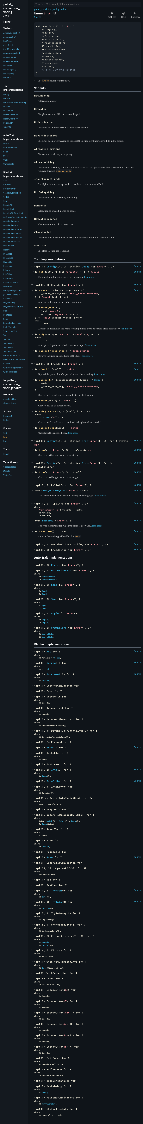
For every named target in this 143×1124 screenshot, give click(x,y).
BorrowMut (53, 674)
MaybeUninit (62, 314)
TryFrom (56, 890)
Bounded (46, 942)
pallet (63, 9)
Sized (97, 379)
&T (66, 989)
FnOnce (46, 417)
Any (49, 651)
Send (54, 584)
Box (65, 1035)
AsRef (49, 821)
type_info (45, 531)
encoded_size (47, 427)
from (42, 450)
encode (43, 400)
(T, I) (55, 510)
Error (101, 266)
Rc (64, 1046)
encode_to (45, 379)
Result (95, 271)
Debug (86, 266)
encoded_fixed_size (51, 350)
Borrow (51, 663)
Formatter (72, 271)
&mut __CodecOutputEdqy (82, 386)
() (68, 26)
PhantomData (45, 510)
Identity (47, 520)
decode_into (46, 307)
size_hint (45, 369)
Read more (88, 276)
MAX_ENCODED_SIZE (54, 490)
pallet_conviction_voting (46, 9)
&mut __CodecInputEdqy (83, 293)
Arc (65, 1024)
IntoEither (54, 781)
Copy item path (54, 13)
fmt (41, 271)
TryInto (56, 902)
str (36, 444)
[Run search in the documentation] (87, 4)
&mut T (68, 1012)
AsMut (61, 821)
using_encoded (48, 411)
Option (77, 350)
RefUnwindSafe (61, 570)
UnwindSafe (58, 627)
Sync (54, 599)
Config (51, 266)
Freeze (55, 565)
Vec (65, 400)
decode (43, 290)
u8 (69, 400)
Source (37, 17)
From (85, 441)
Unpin (55, 613)
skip (42, 334)
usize (85, 350)
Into (54, 769)
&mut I (54, 311)
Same (50, 857)
